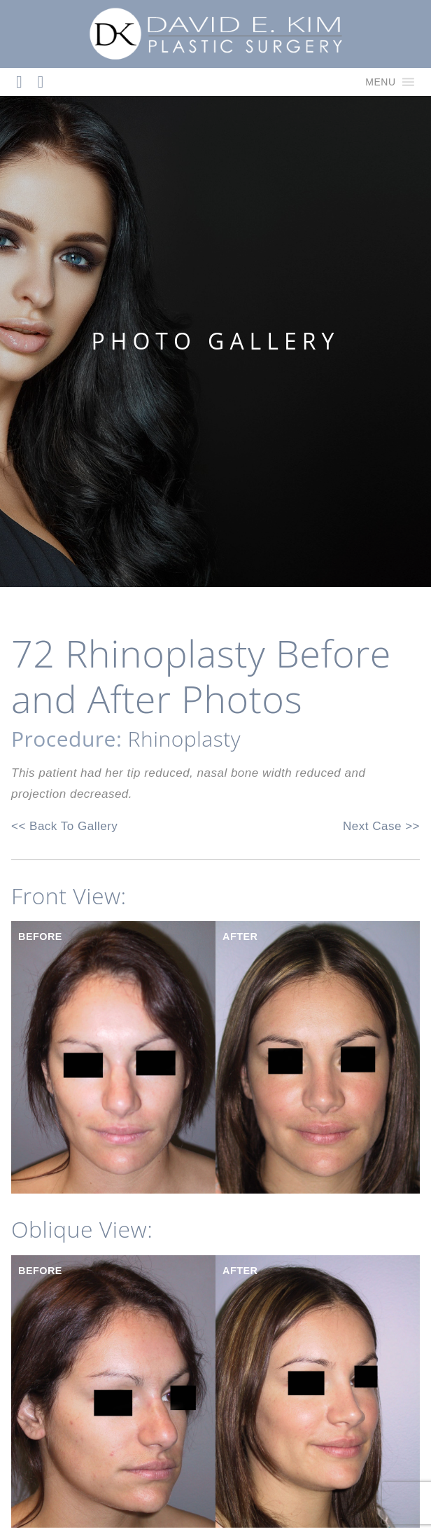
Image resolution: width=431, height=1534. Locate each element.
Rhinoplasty (184, 738)
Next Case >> (381, 826)
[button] (380, 82)
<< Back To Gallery (64, 826)
